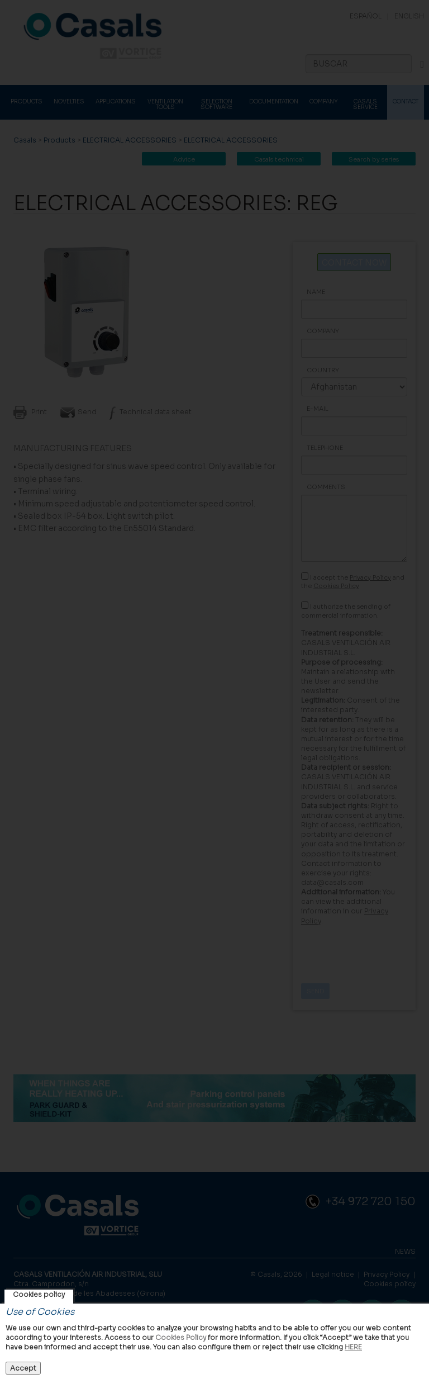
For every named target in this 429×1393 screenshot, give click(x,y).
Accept (23, 1368)
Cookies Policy (180, 1337)
